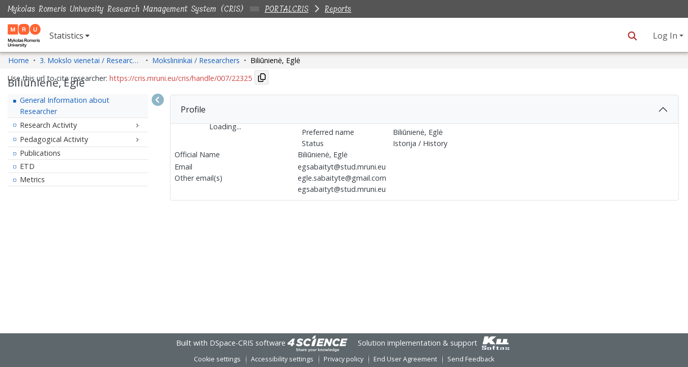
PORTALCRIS (286, 9)
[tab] (424, 109)
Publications (40, 153)
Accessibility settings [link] (282, 359)
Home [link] (18, 60)
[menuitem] (69, 36)
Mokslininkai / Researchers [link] (196, 60)
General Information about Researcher (64, 105)
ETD (27, 166)
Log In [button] (666, 35)
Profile (193, 109)
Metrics (32, 179)
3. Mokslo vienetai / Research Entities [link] (90, 60)
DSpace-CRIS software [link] (247, 343)
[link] (318, 343)
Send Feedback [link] (470, 359)
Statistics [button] (66, 35)
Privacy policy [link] (343, 359)
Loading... (225, 126)
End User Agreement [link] (405, 359)
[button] (632, 36)
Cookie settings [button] (217, 359)
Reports (338, 9)
